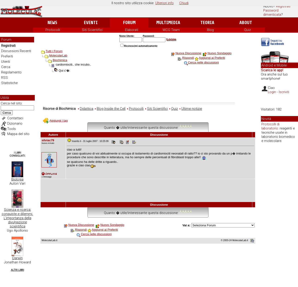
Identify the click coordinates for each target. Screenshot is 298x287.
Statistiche (9, 83)
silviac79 (48, 140)
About (245, 22)
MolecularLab (58, 55)
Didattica (86, 109)
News (52, 22)
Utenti (5, 62)
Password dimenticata (272, 12)
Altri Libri (17, 269)
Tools (11, 129)
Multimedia (168, 22)
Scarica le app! (272, 70)
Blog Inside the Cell (111, 109)
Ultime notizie (191, 109)
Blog (210, 30)
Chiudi (184, 3)
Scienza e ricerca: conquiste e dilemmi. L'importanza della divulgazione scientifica (17, 218)
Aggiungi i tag (58, 120)
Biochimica (60, 60)
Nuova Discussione (188, 53)
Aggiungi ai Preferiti (212, 58)
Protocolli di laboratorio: (270, 126)
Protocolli (52, 30)
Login (272, 92)
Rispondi (188, 58)
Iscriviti (284, 92)
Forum (129, 22)
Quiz (247, 30)
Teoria (207, 22)
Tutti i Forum (54, 51)
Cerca (5, 67)
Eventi (91, 22)
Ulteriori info (164, 3)
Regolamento (11, 72)
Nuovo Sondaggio (219, 53)
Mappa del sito (18, 134)
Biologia (17, 179)
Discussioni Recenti (16, 51)
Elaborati (131, 30)
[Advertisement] (148, 89)
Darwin (17, 258)
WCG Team (171, 30)
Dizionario (14, 123)
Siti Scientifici (92, 30)
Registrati (283, 6)
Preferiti (7, 56)
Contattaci (15, 118)
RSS (4, 78)
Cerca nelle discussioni (203, 62)
